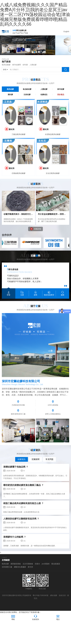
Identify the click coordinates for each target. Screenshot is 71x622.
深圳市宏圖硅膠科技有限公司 (21, 383)
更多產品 (60, 97)
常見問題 (49, 462)
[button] (32, 54)
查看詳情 (35, 231)
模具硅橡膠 (6, 67)
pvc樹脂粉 (46, 566)
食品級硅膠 (27, 92)
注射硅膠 (27, 97)
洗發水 (37, 566)
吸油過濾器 (55, 566)
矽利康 (25, 67)
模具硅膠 (10, 92)
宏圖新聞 (35, 462)
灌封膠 (10, 97)
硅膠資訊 (21, 462)
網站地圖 (53, 598)
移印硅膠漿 (16, 67)
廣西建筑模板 (16, 566)
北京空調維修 (28, 566)
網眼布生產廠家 (20, 569)
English (66, 31)
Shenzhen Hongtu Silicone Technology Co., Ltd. (22, 387)
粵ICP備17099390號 (40, 598)
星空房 (30, 569)
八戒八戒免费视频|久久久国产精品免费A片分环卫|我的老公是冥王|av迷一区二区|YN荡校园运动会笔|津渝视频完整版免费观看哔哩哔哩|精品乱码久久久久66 (35, 14)
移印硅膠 (60, 92)
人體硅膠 (33, 67)
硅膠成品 (44, 97)
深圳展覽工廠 (7, 569)
